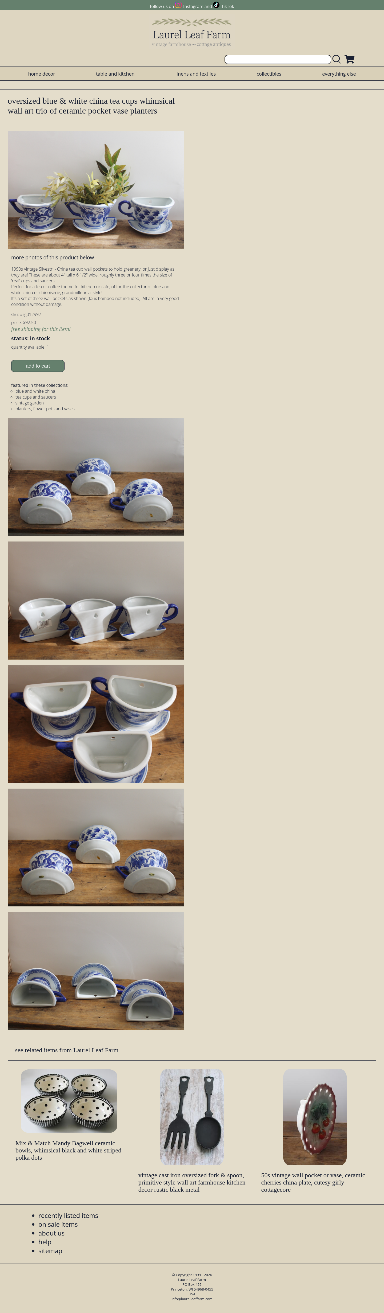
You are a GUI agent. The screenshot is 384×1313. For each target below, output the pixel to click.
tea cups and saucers (35, 397)
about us (51, 1233)
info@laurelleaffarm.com (192, 1298)
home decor (41, 74)
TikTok (227, 6)
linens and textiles (195, 74)
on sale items (58, 1224)
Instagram (193, 6)
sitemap (50, 1250)
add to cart (38, 366)
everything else (339, 74)
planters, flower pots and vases (45, 409)
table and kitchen (115, 74)
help (44, 1241)
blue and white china (35, 391)
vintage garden (29, 403)
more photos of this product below (52, 257)
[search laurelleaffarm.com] (338, 59)
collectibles (269, 74)
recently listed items (68, 1215)
